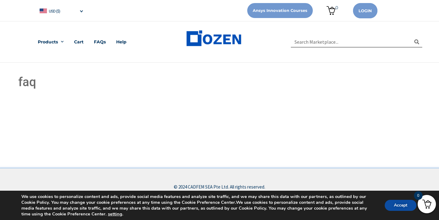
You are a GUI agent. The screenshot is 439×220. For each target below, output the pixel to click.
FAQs (100, 42)
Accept (400, 205)
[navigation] (61, 10)
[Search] (417, 42)
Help (121, 42)
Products (51, 41)
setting (115, 214)
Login (365, 10)
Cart (79, 42)
